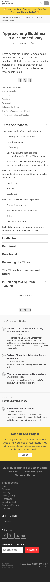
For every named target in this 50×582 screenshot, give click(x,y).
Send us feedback (10, 483)
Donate (25, 455)
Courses (6, 508)
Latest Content (9, 502)
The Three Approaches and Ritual (16, 111)
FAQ (4, 486)
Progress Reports (10, 505)
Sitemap (6, 489)
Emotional (6, 99)
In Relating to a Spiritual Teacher (15, 115)
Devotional (6, 103)
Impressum (43, 566)
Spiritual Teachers (25, 295)
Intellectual (6, 95)
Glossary (6, 492)
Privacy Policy (8, 495)
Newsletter (7, 499)
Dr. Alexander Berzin (20, 43)
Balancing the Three (10, 107)
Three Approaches (9, 91)
